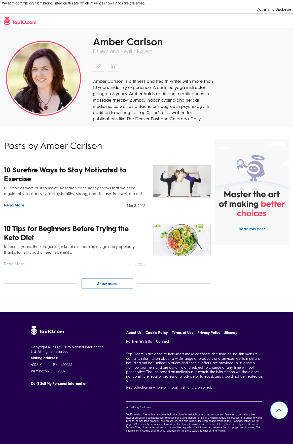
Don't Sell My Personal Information (59, 383)
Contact (162, 341)
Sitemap (231, 332)
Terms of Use (182, 332)
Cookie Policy (157, 332)
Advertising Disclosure (274, 9)
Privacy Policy (208, 332)
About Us (134, 332)
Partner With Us (139, 341)
